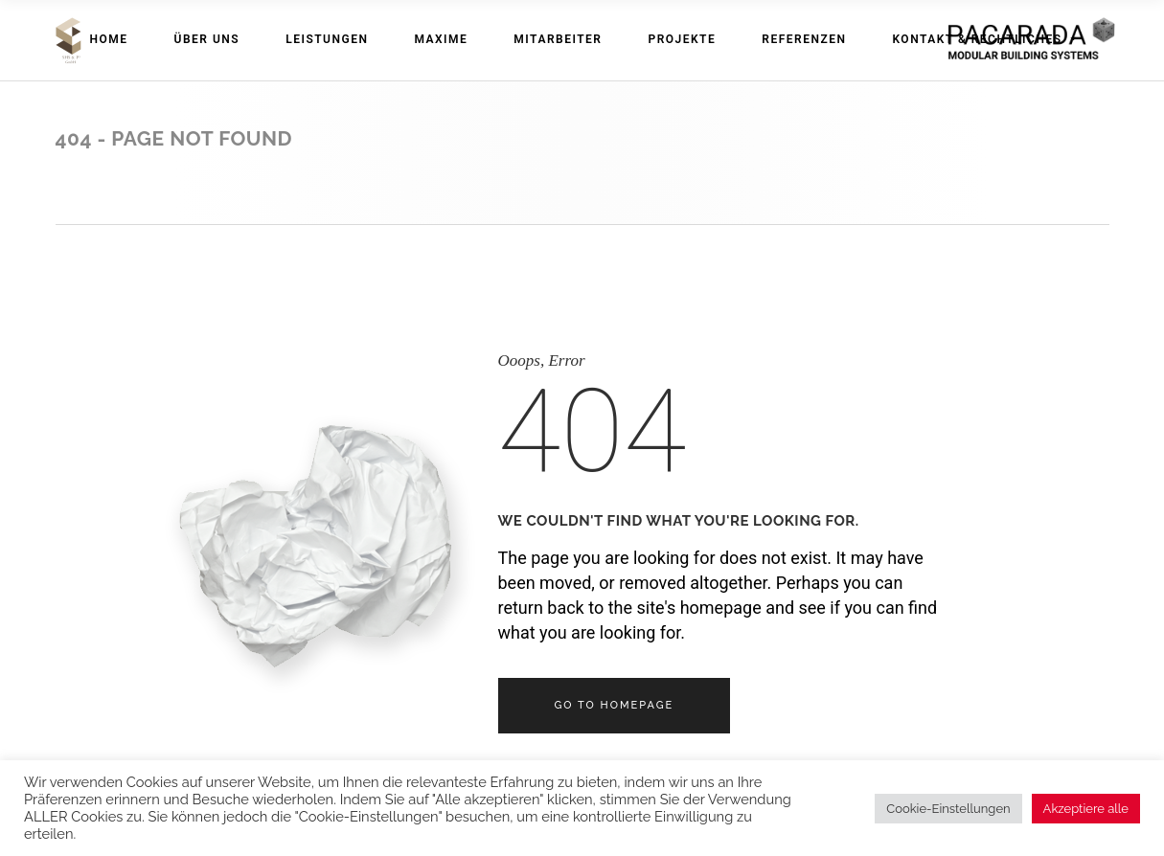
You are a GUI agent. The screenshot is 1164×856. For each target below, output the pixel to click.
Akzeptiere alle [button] (1086, 808)
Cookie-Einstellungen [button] (948, 808)
